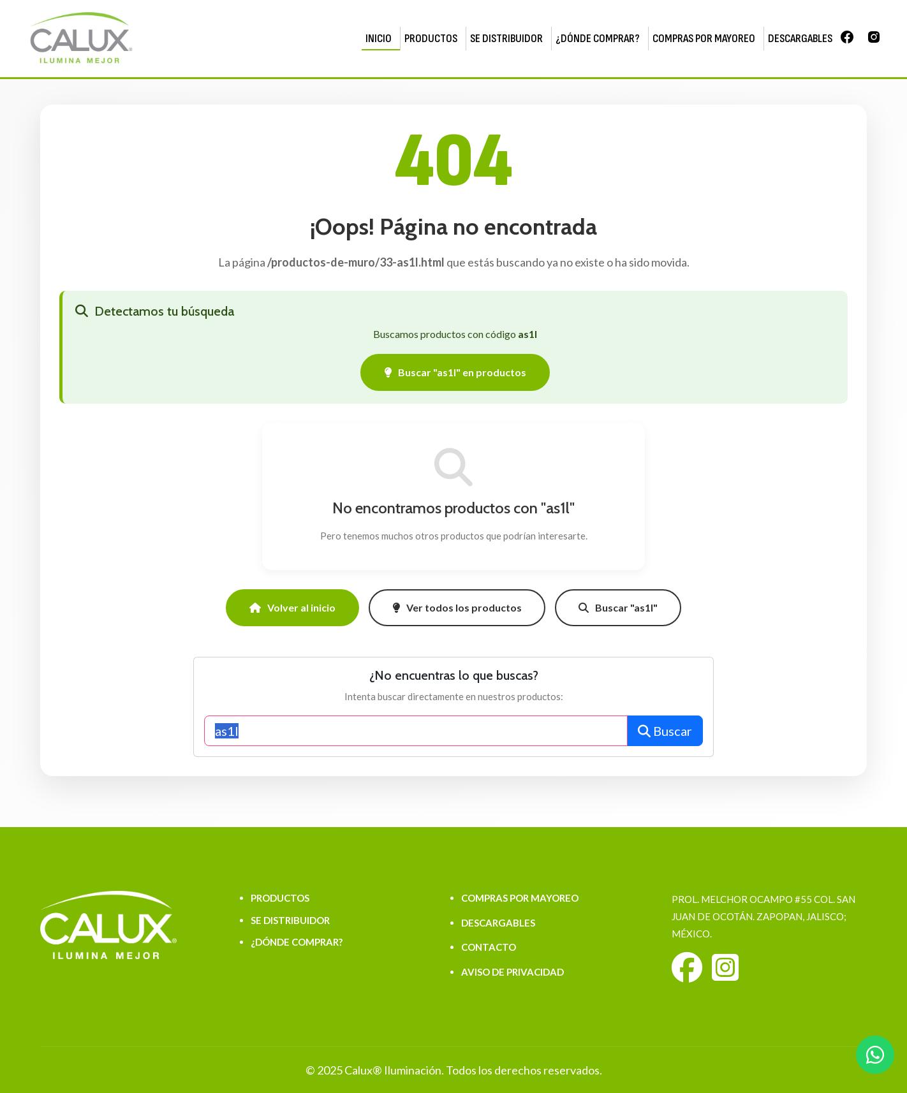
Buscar (665, 730)
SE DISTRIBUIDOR (506, 38)
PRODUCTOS (430, 38)
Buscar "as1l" (618, 607)
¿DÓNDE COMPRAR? (598, 38)
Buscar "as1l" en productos (455, 372)
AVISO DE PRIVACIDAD (512, 972)
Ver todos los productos (457, 607)
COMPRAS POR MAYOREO (704, 38)
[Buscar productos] (416, 730)
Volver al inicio (292, 607)
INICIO (378, 38)
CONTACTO (488, 947)
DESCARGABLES (800, 38)
